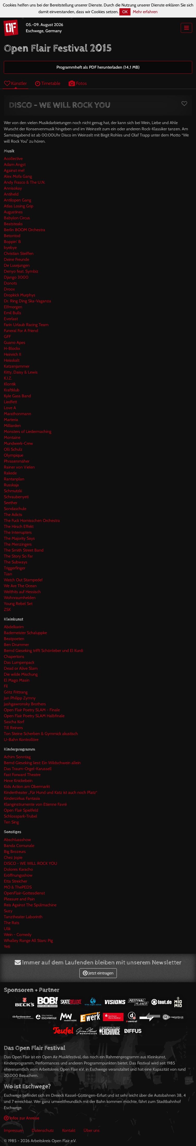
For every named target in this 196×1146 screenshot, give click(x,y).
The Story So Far (18, 556)
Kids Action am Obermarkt (27, 786)
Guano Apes (14, 342)
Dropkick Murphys (19, 295)
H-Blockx (12, 348)
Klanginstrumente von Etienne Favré (35, 804)
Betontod (12, 235)
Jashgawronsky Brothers (25, 703)
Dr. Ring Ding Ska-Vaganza (27, 300)
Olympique (13, 455)
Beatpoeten (14, 638)
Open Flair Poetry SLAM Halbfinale (34, 715)
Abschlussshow (17, 839)
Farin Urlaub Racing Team (26, 324)
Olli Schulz (13, 449)
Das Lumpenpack (19, 662)
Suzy (8, 910)
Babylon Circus (17, 217)
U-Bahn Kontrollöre (21, 739)
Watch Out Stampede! (23, 579)
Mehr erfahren (145, 11)
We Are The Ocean (20, 585)
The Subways (15, 562)
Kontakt (68, 1130)
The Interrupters (18, 532)
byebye (10, 247)
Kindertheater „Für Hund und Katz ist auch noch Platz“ (50, 792)
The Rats (11, 922)
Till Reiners (13, 727)
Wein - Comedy (17, 934)
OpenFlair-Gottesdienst (24, 893)
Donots (10, 283)
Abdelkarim (14, 626)
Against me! (14, 170)
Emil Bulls (12, 312)
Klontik (10, 384)
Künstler (15, 83)
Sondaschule (15, 508)
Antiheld (11, 194)
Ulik (7, 928)
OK (125, 11)
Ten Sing (11, 822)
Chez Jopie (13, 857)
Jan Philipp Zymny (20, 698)
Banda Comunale (19, 845)
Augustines (13, 211)
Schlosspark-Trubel (20, 816)
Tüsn (8, 573)
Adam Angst (15, 164)
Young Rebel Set (18, 603)
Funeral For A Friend (21, 330)
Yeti (7, 946)
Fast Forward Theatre (22, 774)
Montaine (12, 437)
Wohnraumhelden (20, 597)
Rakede (10, 473)
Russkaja (11, 484)
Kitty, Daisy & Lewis (21, 372)
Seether (10, 502)
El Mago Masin (16, 680)
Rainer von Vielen (19, 467)
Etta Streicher (15, 881)
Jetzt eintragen (98, 973)
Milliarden (12, 425)
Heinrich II (12, 354)
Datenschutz (43, 1130)
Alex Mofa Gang (18, 176)
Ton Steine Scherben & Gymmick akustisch (41, 733)
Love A (10, 407)
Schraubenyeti (16, 496)
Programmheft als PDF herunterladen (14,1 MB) (98, 67)
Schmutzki (13, 490)
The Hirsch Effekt (19, 526)
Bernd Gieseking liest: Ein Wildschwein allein (42, 762)
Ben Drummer (16, 644)
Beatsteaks (13, 223)
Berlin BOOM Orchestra (24, 229)
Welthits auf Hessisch (22, 591)
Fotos (78, 83)
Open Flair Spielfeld (21, 810)
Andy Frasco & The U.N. (24, 182)
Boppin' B (12, 241)
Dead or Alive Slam (21, 668)
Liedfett (10, 401)
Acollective (13, 158)
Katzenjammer (16, 366)
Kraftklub (11, 390)
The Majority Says (19, 538)
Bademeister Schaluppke (25, 632)
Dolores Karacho (18, 869)
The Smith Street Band (24, 550)
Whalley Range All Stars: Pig (28, 940)
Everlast (11, 318)
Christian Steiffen (19, 253)
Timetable (47, 83)
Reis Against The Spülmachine (30, 904)
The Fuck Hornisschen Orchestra (32, 520)
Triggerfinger (14, 568)
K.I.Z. (8, 378)
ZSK (7, 609)
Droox (9, 289)
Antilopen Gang (17, 200)
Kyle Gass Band (17, 395)
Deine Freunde (16, 259)
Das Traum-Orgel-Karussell (28, 768)
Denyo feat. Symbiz (21, 271)
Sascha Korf (14, 721)
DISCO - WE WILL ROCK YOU (30, 863)
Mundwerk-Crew (18, 443)
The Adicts (13, 514)
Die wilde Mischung (21, 674)
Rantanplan (14, 479)
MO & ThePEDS (18, 887)
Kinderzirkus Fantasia (22, 798)
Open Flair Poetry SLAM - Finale (32, 709)
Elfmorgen (13, 306)
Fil (6, 686)
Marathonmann (17, 413)
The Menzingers (18, 544)
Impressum (13, 1130)
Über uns (92, 1130)
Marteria (11, 419)
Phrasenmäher (16, 461)
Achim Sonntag (17, 756)
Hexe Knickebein (18, 780)
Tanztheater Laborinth (23, 916)
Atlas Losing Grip (18, 206)
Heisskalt (11, 360)
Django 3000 (16, 277)
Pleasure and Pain (19, 899)
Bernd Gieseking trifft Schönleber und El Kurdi (43, 650)
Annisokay (13, 188)
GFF (7, 336)
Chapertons (14, 656)
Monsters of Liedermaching (27, 431)
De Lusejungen (17, 265)
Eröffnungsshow (18, 875)
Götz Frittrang (16, 692)
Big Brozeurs (15, 851)
